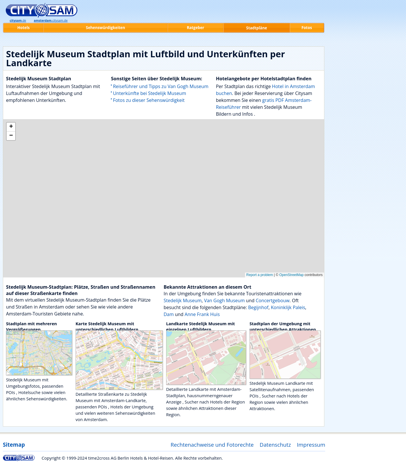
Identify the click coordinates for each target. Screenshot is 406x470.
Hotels (23, 27)
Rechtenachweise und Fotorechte (212, 444)
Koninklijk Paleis (288, 307)
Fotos (307, 27)
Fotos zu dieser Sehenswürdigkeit (149, 100)
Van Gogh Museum (224, 300)
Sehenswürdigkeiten (105, 27)
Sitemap (14, 444)
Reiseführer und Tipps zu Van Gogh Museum (160, 86)
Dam (169, 314)
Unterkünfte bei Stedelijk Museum (149, 93)
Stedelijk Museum (183, 300)
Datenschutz (275, 444)
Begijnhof (258, 307)
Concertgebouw (273, 300)
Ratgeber (195, 27)
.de (18, 20)
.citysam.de (51, 20)
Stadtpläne (256, 28)
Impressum (311, 444)
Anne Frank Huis (202, 314)
